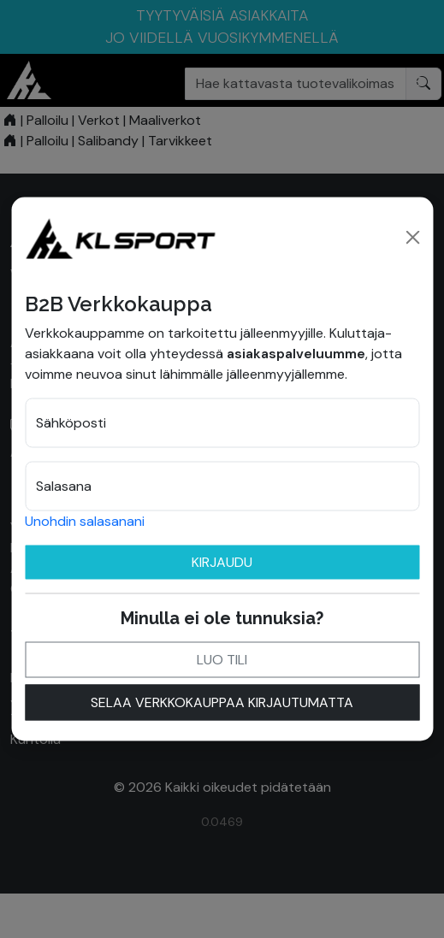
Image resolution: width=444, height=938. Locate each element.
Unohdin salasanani (85, 521)
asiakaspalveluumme (296, 354)
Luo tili (222, 660)
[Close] (412, 237)
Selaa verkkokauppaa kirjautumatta (222, 702)
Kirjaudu (222, 562)
